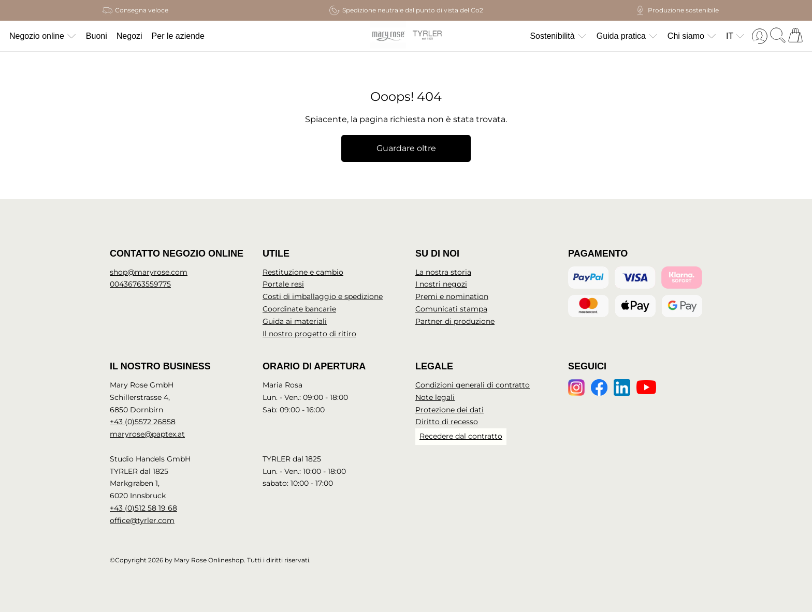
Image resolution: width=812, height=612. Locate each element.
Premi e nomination (451, 296)
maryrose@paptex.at (147, 434)
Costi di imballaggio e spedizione (323, 296)
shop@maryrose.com (148, 272)
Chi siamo (692, 36)
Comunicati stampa (451, 309)
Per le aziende (178, 36)
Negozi (129, 36)
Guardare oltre (406, 148)
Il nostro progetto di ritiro (309, 333)
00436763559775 (140, 284)
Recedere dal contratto (460, 436)
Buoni (96, 36)
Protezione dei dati (449, 409)
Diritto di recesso (446, 421)
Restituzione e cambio (303, 272)
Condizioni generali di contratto (472, 385)
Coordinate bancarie (299, 309)
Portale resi (283, 284)
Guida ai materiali (295, 321)
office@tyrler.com (142, 520)
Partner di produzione (455, 321)
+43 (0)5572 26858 (143, 421)
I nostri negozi (441, 284)
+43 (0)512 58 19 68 (143, 508)
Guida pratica (627, 36)
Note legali (435, 397)
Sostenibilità (558, 36)
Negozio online (43, 36)
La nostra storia (443, 272)
